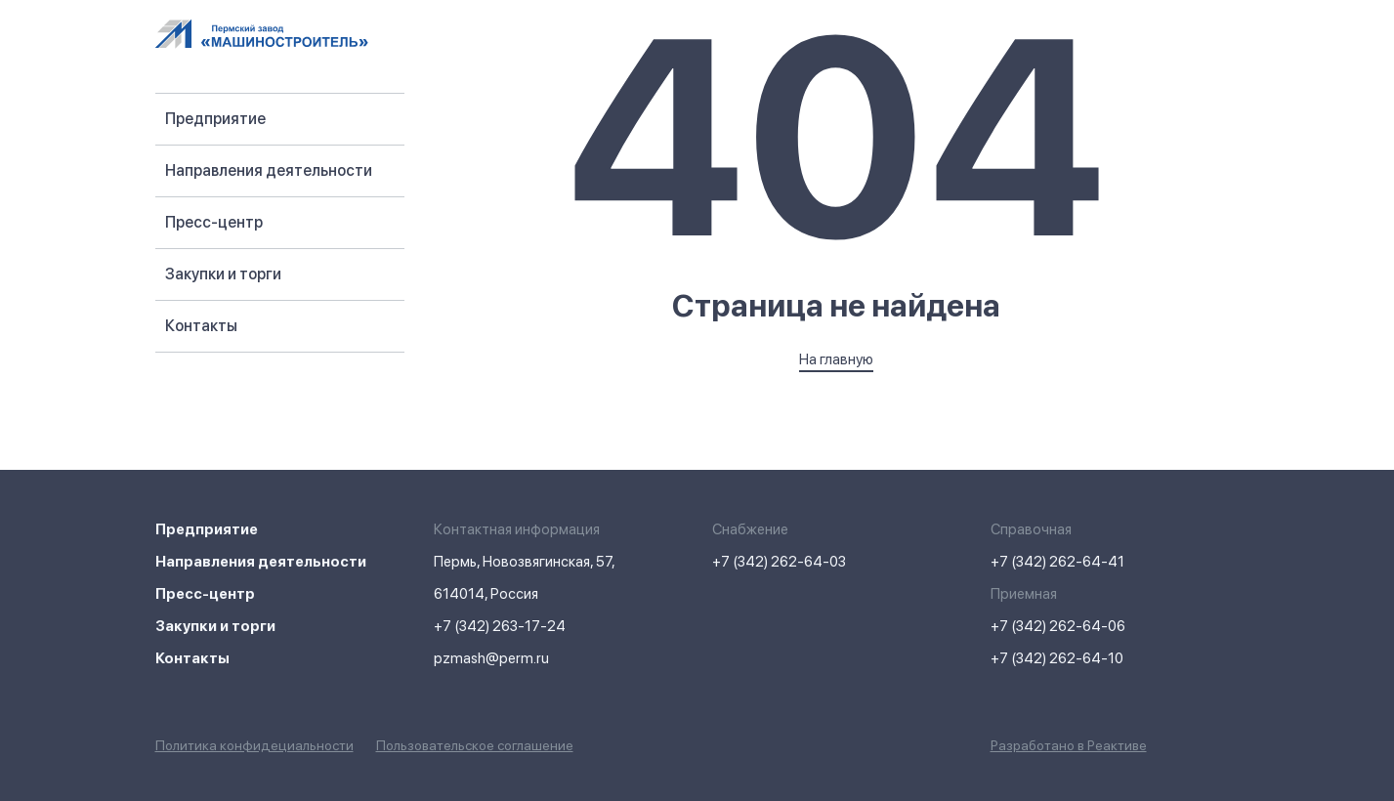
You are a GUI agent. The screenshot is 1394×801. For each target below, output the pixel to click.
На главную (836, 359)
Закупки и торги (223, 274)
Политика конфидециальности (254, 745)
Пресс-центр (214, 222)
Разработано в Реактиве (1069, 745)
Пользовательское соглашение (474, 745)
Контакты (201, 325)
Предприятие (215, 118)
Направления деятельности (268, 170)
